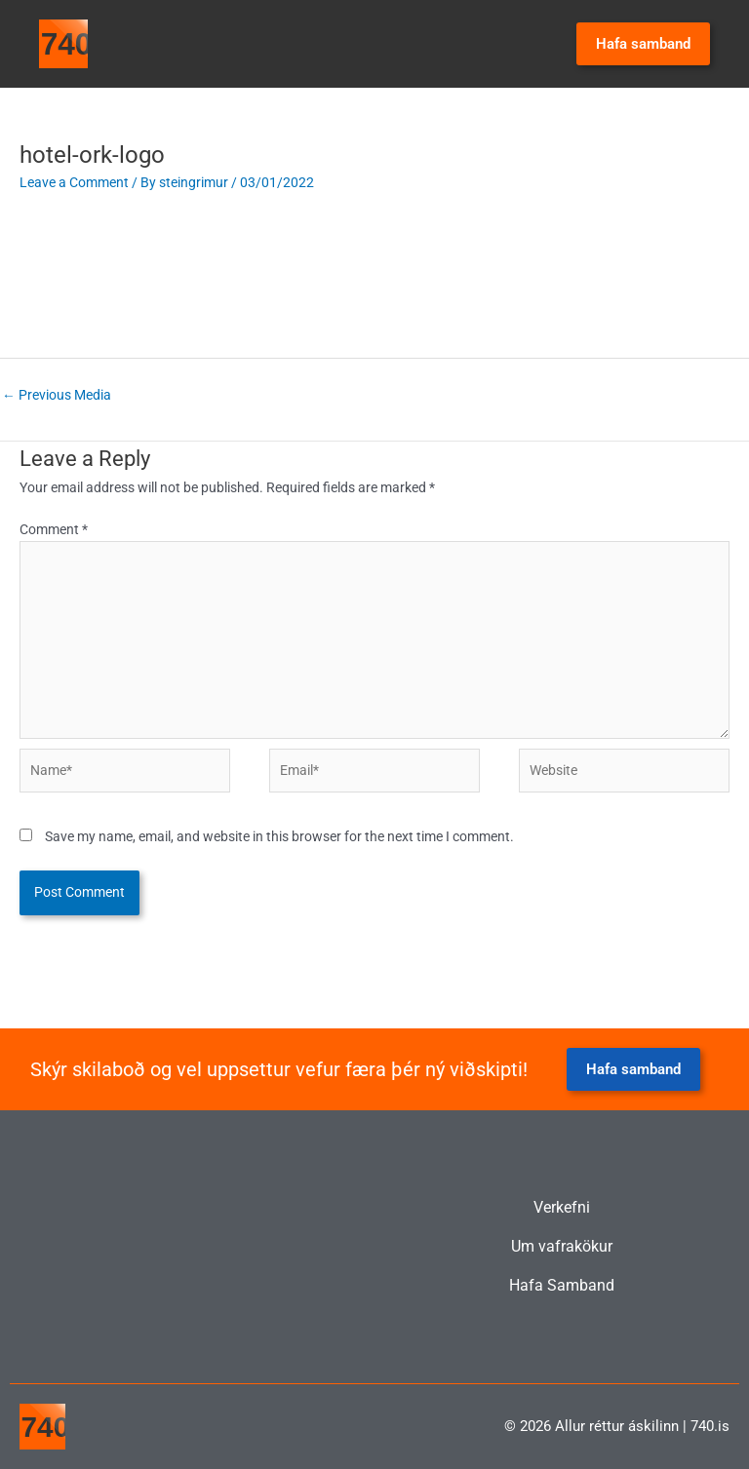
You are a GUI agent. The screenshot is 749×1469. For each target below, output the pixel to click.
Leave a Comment (74, 182)
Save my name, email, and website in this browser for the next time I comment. (279, 836)
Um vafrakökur (561, 1247)
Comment (54, 529)
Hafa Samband (561, 1286)
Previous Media (56, 395)
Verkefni (561, 1208)
